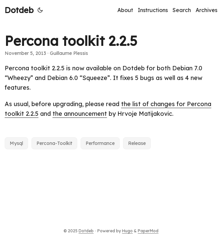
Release (137, 143)
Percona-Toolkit (54, 143)
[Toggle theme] (40, 10)
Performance (100, 143)
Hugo (127, 230)
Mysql (16, 143)
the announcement (79, 113)
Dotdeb (19, 10)
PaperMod (148, 230)
